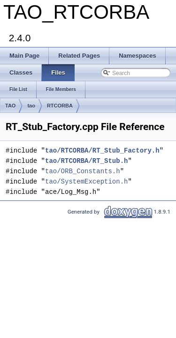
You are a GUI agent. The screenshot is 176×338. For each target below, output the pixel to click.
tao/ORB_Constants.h (82, 171)
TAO (10, 105)
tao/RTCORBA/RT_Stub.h (86, 160)
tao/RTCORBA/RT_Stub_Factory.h (102, 150)
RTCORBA (60, 105)
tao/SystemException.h (86, 181)
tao (31, 105)
